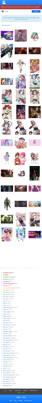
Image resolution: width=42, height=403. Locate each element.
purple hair (6, 359)
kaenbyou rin (6, 279)
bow (4, 301)
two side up (6, 381)
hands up (5, 327)
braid (4, 303)
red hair (5, 366)
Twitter (15, 400)
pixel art (5, 349)
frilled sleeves (7, 318)
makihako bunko (7, 272)
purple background (8, 357)
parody (5, 344)
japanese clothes (8, 331)
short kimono (6, 370)
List (5, 390)
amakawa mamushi (8, 277)
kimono (5, 333)
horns (4, 329)
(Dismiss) (37, 7)
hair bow (5, 322)
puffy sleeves (7, 355)
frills (4, 320)
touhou (5, 285)
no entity (5, 275)
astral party (6, 281)
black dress (6, 292)
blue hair (5, 299)
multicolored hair (7, 340)
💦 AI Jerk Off (6, 25)
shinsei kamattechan (9, 283)
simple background (8, 375)
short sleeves (7, 372)
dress (4, 309)
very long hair (7, 383)
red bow (5, 362)
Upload (10, 390)
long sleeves (6, 338)
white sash (6, 385)
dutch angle (6, 312)
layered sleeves (7, 335)
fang (4, 314)
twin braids (6, 379)
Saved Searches (34, 390)
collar (4, 305)
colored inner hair (8, 307)
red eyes (5, 364)
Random (25, 390)
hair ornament (7, 325)
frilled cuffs (6, 316)
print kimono (6, 351)
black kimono (7, 294)
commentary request (9, 288)
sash (4, 368)
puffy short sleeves (8, 353)
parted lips (6, 346)
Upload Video (18, 390)
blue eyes (6, 296)
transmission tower (8, 377)
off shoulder (6, 342)
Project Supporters (28, 400)
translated (6, 290)
